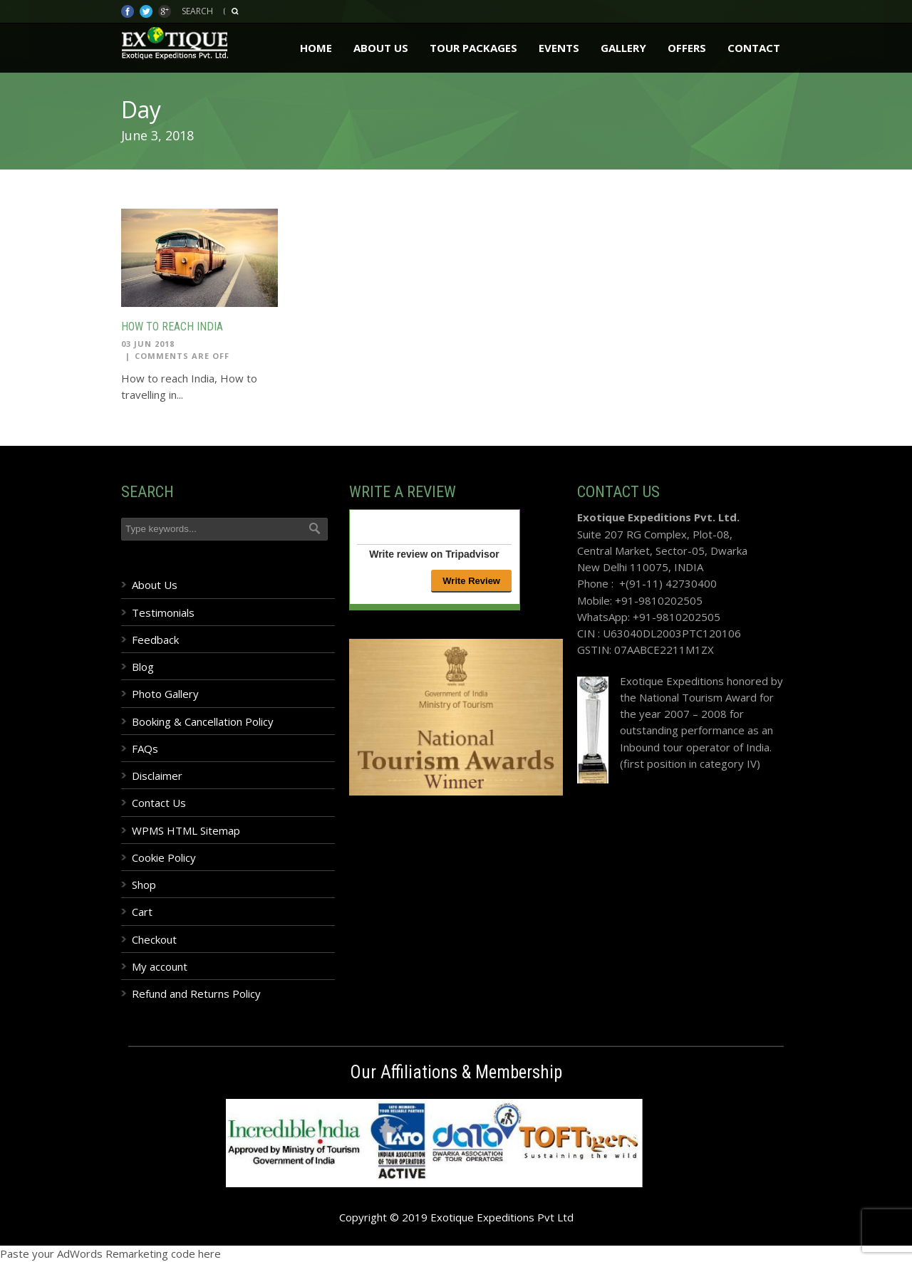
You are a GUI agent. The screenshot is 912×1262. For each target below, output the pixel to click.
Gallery (623, 48)
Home (316, 48)
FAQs (145, 748)
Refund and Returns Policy (196, 993)
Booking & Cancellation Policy (203, 721)
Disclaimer (157, 775)
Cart (142, 911)
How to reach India (172, 326)
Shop (144, 884)
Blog (143, 666)
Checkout (154, 939)
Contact (753, 48)
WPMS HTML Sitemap (186, 830)
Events (559, 48)
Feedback (155, 639)
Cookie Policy (164, 857)
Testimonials (163, 612)
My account (159, 966)
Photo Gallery (165, 694)
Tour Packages (473, 48)
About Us (380, 48)
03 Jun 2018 (148, 343)
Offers (687, 48)
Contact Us (159, 803)
